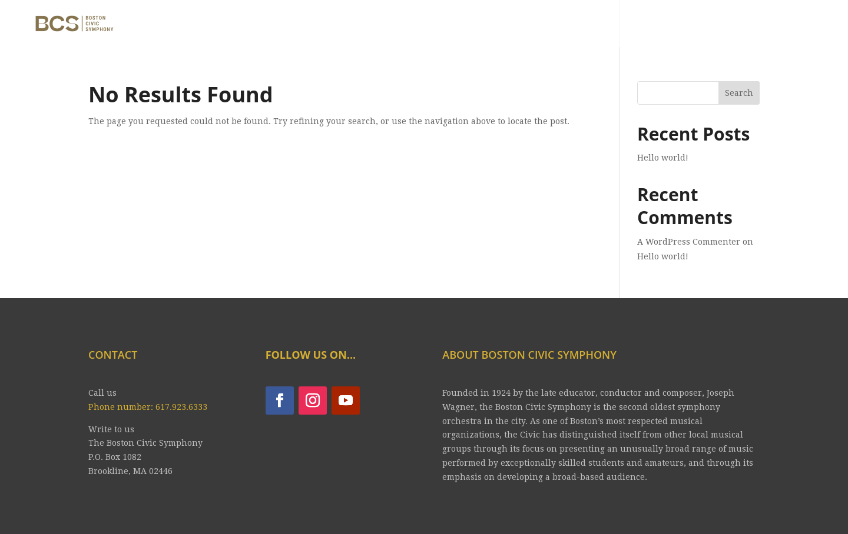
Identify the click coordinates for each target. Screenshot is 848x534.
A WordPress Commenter (688, 241)
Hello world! (662, 157)
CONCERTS (469, 25)
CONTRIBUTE (793, 25)
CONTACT (717, 25)
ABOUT (406, 25)
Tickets (547, 25)
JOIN (597, 25)
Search (739, 93)
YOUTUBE (650, 25)
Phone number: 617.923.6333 (147, 407)
